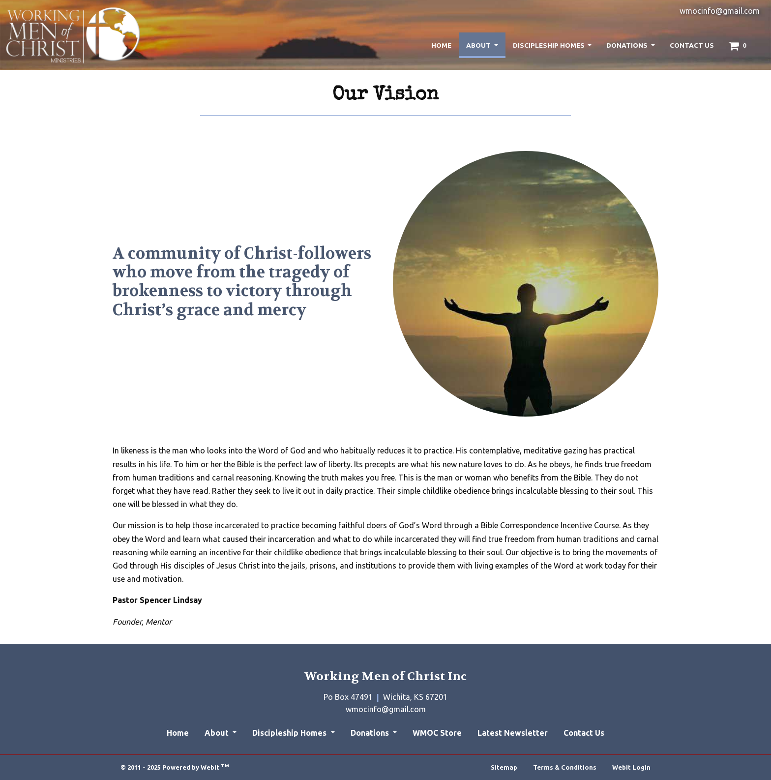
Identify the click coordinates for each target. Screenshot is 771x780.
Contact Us (692, 45)
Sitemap (504, 767)
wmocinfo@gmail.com (720, 10)
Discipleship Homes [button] (549, 45)
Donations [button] (627, 45)
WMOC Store (437, 732)
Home (441, 45)
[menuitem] (441, 45)
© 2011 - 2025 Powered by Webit (174, 767)
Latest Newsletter (512, 732)
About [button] (479, 45)
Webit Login (631, 767)
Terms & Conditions (564, 767)
